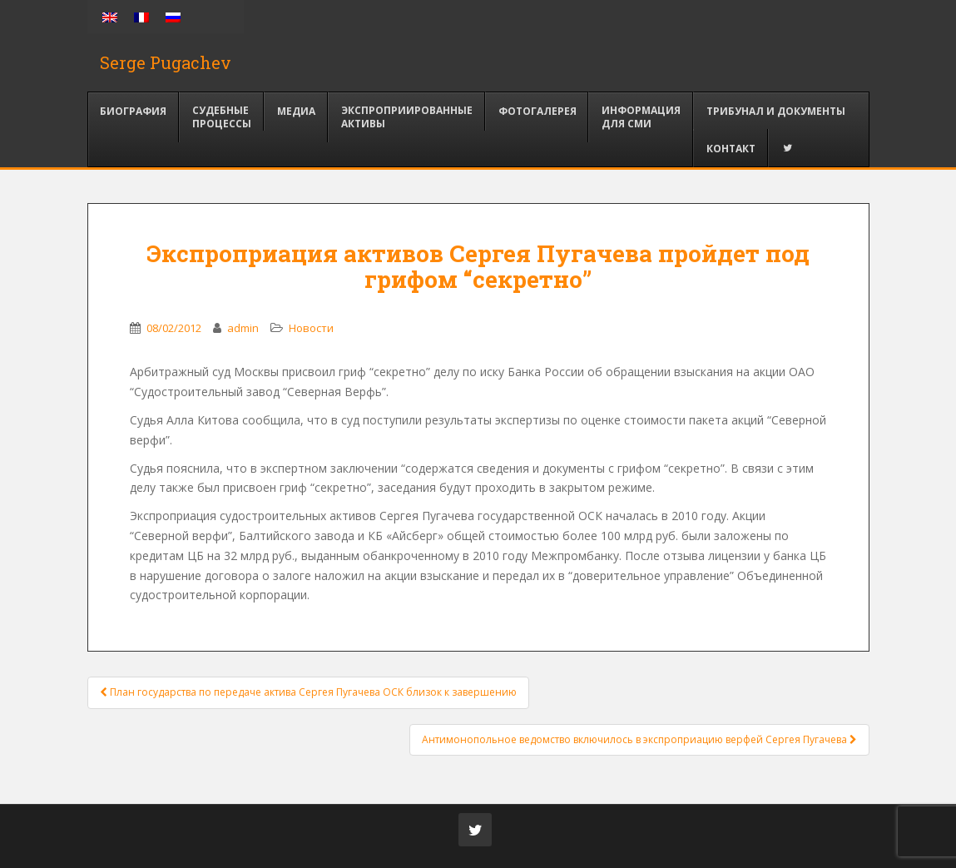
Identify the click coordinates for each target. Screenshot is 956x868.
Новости (311, 327)
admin (243, 327)
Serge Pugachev (165, 62)
